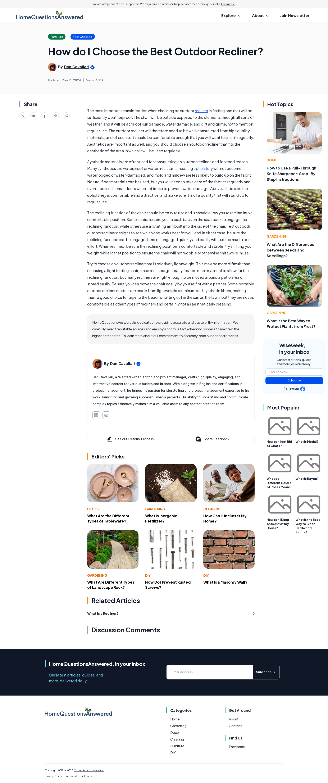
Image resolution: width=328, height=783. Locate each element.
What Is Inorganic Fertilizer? (161, 518)
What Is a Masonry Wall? (225, 582)
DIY (148, 575)
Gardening (155, 509)
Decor (93, 509)
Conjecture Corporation (89, 770)
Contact (235, 726)
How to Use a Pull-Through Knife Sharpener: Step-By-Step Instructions (292, 174)
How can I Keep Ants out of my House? (278, 524)
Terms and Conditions (78, 776)
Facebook (237, 746)
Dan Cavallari (76, 67)
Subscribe (294, 380)
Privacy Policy (53, 776)
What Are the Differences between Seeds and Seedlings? (290, 250)
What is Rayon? (307, 478)
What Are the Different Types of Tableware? (108, 518)
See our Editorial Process (130, 439)
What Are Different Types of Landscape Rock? (110, 585)
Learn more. (228, 4)
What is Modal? (307, 441)
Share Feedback (212, 439)
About (233, 719)
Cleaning (211, 509)
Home (272, 160)
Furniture (177, 746)
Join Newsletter (294, 15)
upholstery (203, 168)
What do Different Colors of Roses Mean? (279, 483)
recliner (201, 110)
